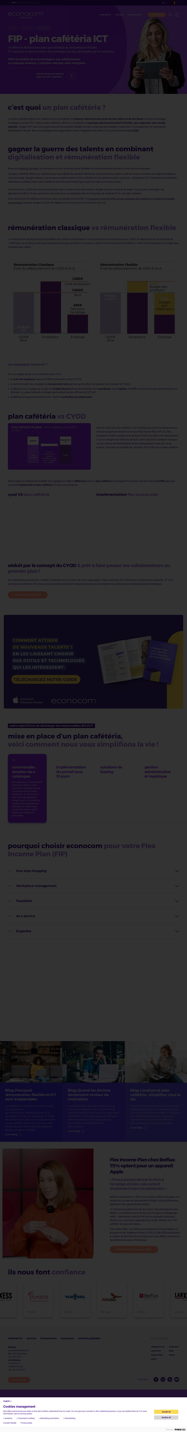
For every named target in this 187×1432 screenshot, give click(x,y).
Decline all (166, 1417)
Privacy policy (26, 1423)
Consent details (9, 1423)
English (7, 1401)
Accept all (166, 1412)
